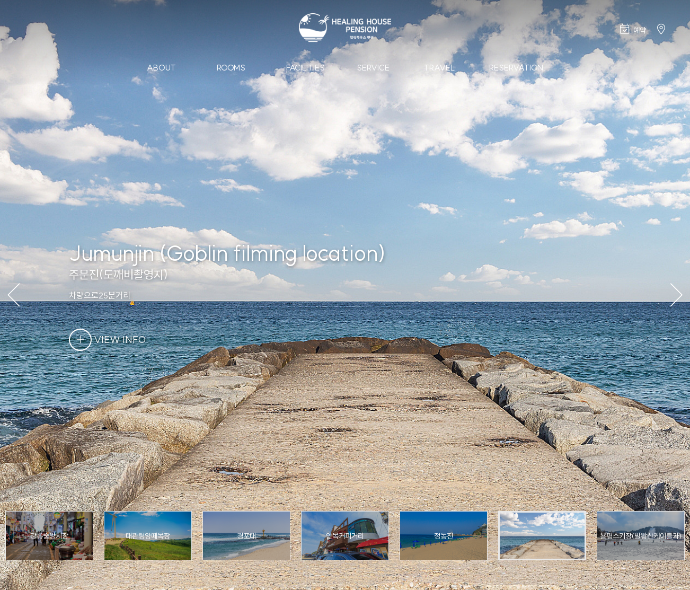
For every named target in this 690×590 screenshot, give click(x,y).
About (161, 68)
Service (373, 68)
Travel (439, 68)
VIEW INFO (107, 340)
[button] (675, 295)
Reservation (516, 68)
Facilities (305, 68)
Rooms (231, 68)
